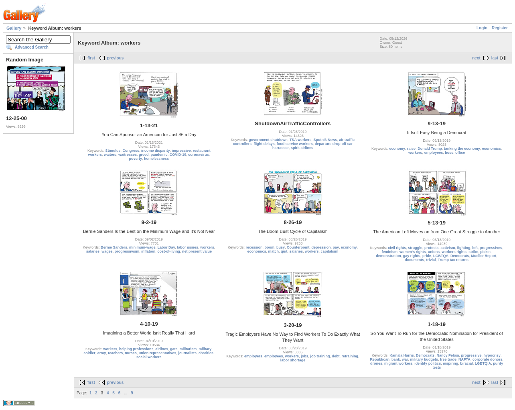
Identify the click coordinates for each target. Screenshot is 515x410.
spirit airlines (302, 148)
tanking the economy (462, 149)
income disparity (155, 151)
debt (336, 356)
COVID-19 (178, 155)
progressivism (127, 251)
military (205, 349)
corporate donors (487, 359)
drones (376, 363)
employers (253, 356)
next (476, 58)
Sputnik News (325, 140)
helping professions (136, 349)
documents (414, 260)
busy (280, 247)
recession (253, 247)
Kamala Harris (401, 355)
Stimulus (113, 151)
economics (491, 149)
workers (415, 153)
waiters (110, 155)
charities (206, 353)
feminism (389, 252)
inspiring (450, 363)
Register (500, 28)
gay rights (411, 256)
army (101, 353)
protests (431, 248)
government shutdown (268, 140)
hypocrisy (492, 355)
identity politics (427, 363)
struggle (415, 248)
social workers (149, 357)
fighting (463, 248)
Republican (379, 359)
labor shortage (293, 360)
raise (411, 149)
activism (447, 248)
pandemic (159, 155)
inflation (148, 251)
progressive (471, 355)
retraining (350, 356)
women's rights (412, 252)
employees (433, 153)
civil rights (397, 248)
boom (269, 247)
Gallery (13, 28)
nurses (131, 353)
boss (449, 153)
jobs (304, 356)
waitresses (127, 155)
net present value (197, 251)
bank (395, 359)
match (273, 251)
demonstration (388, 256)
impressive (181, 151)
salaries (93, 251)
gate (174, 349)
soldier (89, 353)
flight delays (264, 144)
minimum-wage (142, 247)
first (91, 58)
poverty (135, 159)
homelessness (156, 159)
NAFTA (464, 359)
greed (144, 155)
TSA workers (301, 140)
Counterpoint (298, 247)
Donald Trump (430, 149)
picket (485, 252)
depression (321, 247)
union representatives (157, 353)
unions (434, 252)
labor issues (188, 247)
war (405, 359)
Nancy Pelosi (447, 355)
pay (336, 247)
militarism (188, 349)
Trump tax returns (453, 260)
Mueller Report (483, 256)
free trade (448, 359)
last (494, 58)
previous (115, 58)
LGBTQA (440, 256)
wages (107, 251)
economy (397, 149)
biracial (466, 363)
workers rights (454, 252)
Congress (131, 151)
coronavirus (198, 155)
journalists (187, 353)
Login (481, 28)
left (475, 248)
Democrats (459, 256)
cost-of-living (168, 251)
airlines (162, 349)
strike (473, 252)
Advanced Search (32, 47)
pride (426, 256)
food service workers (295, 144)
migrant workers (398, 363)
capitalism (330, 251)
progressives (491, 248)
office (460, 153)
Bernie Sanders (114, 247)
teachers (115, 353)
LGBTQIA (483, 363)
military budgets (424, 359)
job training (320, 356)
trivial (431, 260)
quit (284, 251)
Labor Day (166, 247)
